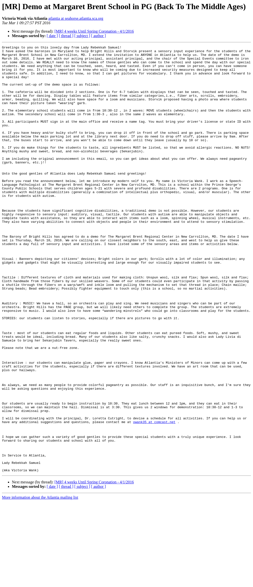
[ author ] (98, 36)
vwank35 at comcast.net (154, 497)
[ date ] (52, 36)
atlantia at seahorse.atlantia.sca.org (75, 18)
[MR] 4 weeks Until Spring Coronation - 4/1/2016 (94, 31)
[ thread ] (66, 36)
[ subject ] (82, 36)
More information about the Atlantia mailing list (40, 583)
